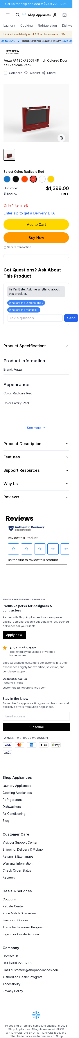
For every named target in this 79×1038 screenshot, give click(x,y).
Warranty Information (17, 863)
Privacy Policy (13, 991)
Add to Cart (36, 224)
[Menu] (8, 14)
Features (36, 457)
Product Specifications (36, 346)
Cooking (26, 25)
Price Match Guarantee (19, 913)
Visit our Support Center (20, 842)
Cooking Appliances (17, 792)
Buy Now (36, 237)
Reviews (36, 497)
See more (36, 428)
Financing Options (16, 920)
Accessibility (11, 984)
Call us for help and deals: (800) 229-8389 (36, 4)
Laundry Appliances (17, 786)
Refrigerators (12, 799)
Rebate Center (13, 906)
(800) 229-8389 (13, 683)
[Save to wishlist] (32, 73)
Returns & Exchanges (18, 856)
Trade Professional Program (23, 927)
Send (71, 318)
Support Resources (36, 470)
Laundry (9, 25)
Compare (15, 73)
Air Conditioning (14, 813)
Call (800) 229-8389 (17, 963)
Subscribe (36, 727)
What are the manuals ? (24, 309)
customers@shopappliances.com (24, 687)
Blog (6, 820)
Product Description (36, 443)
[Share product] (49, 73)
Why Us (36, 483)
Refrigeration (47, 25)
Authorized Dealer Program (22, 977)
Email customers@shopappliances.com (31, 970)
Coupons (9, 899)
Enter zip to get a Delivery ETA (29, 213)
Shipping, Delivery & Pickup (23, 849)
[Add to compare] (5, 73)
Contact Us (10, 956)
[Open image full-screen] (61, 138)
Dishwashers (12, 806)
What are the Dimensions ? (26, 302)
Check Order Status (17, 870)
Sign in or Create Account (21, 934)
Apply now (14, 635)
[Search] (17, 14)
